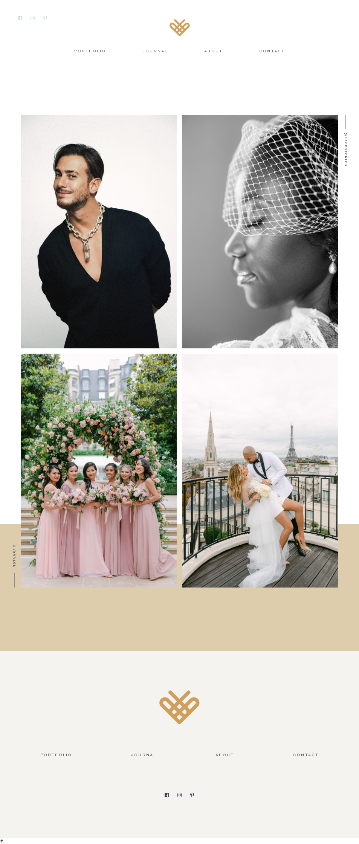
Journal (155, 51)
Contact (272, 51)
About (213, 51)
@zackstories (345, 149)
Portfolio (90, 51)
